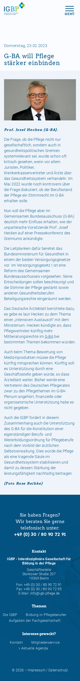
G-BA (49, 336)
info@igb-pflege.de (45, 593)
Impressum (36, 670)
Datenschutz (58, 670)
